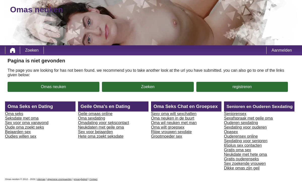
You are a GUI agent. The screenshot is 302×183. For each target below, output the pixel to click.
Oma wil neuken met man (174, 123)
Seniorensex (235, 114)
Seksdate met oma (22, 118)
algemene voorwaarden (59, 179)
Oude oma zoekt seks (24, 127)
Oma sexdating (91, 118)
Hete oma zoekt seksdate (101, 136)
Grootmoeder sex (166, 136)
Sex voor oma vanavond (27, 123)
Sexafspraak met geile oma (248, 118)
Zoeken (32, 50)
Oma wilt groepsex (167, 127)
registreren (242, 87)
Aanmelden (282, 50)
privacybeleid (80, 179)
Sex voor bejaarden (95, 132)
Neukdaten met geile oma (101, 127)
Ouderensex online (241, 136)
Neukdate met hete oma (245, 154)
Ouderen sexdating (241, 123)
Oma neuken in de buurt (172, 118)
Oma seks (14, 114)
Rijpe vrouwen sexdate (171, 132)
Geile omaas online (95, 114)
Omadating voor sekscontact (103, 123)
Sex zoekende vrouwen (245, 163)
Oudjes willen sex (20, 136)
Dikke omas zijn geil (241, 168)
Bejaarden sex (18, 132)
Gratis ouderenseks (241, 159)
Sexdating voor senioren (246, 141)
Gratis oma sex (237, 150)
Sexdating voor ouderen (245, 127)
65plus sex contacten (243, 145)
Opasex (231, 132)
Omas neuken (53, 87)
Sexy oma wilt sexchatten (174, 114)
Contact (93, 179)
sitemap (41, 179)
